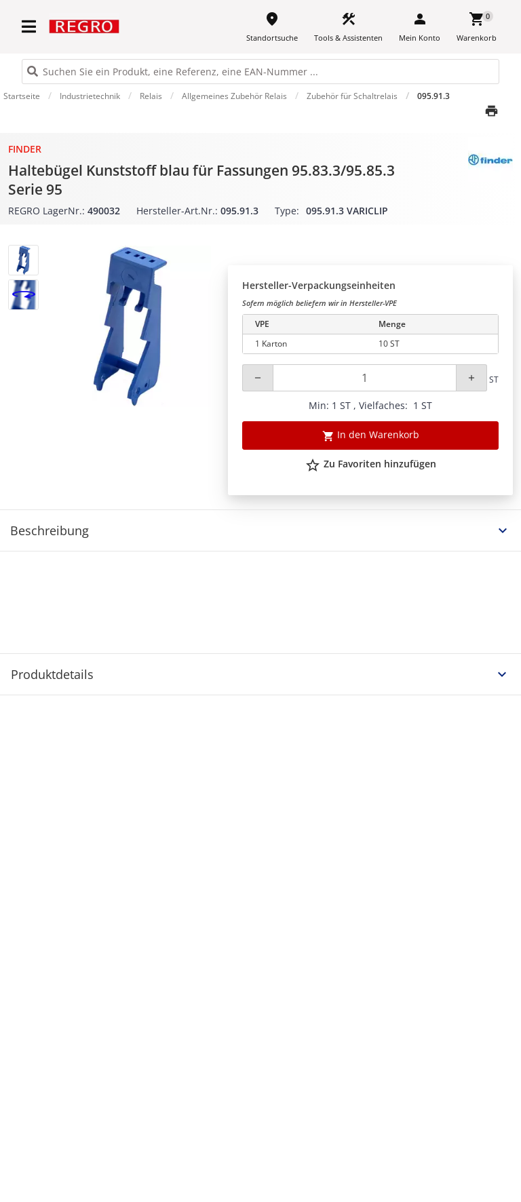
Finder (24, 148)
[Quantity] (365, 377)
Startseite (21, 96)
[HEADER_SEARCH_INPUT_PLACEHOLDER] (260, 71)
